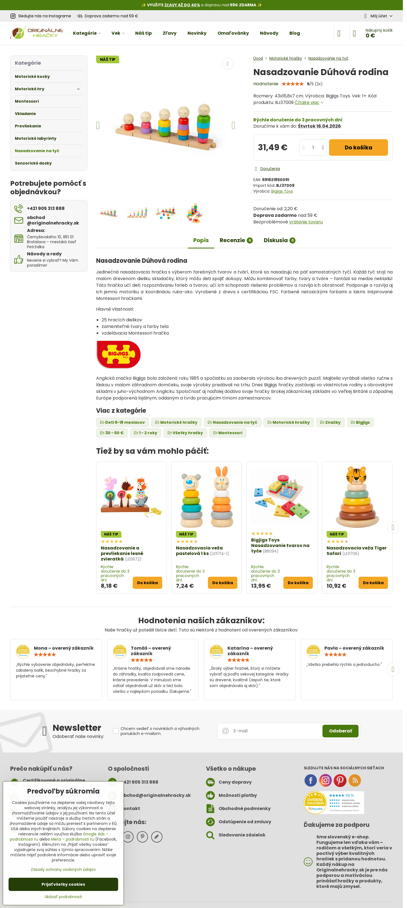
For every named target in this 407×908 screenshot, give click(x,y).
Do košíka (358, 147)
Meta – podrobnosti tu (72, 839)
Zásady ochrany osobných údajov (63, 869)
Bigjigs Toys (282, 191)
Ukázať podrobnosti (63, 896)
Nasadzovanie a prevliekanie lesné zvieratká (122, 553)
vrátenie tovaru (306, 222)
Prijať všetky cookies (63, 884)
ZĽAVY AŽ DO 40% (182, 5)
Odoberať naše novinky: (78, 736)
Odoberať (340, 731)
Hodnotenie (265, 84)
